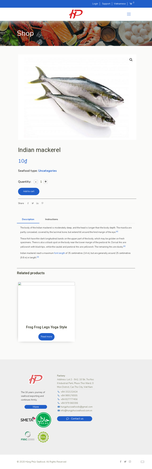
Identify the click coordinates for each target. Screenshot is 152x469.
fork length (59, 253)
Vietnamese (120, 3)
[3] (38, 257)
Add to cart (28, 191)
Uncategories (47, 171)
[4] (117, 231)
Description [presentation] (28, 219)
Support (106, 3)
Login (95, 3)
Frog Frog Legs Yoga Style (46, 327)
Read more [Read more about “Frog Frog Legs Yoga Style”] (46, 336)
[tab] (28, 219)
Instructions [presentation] (51, 219)
